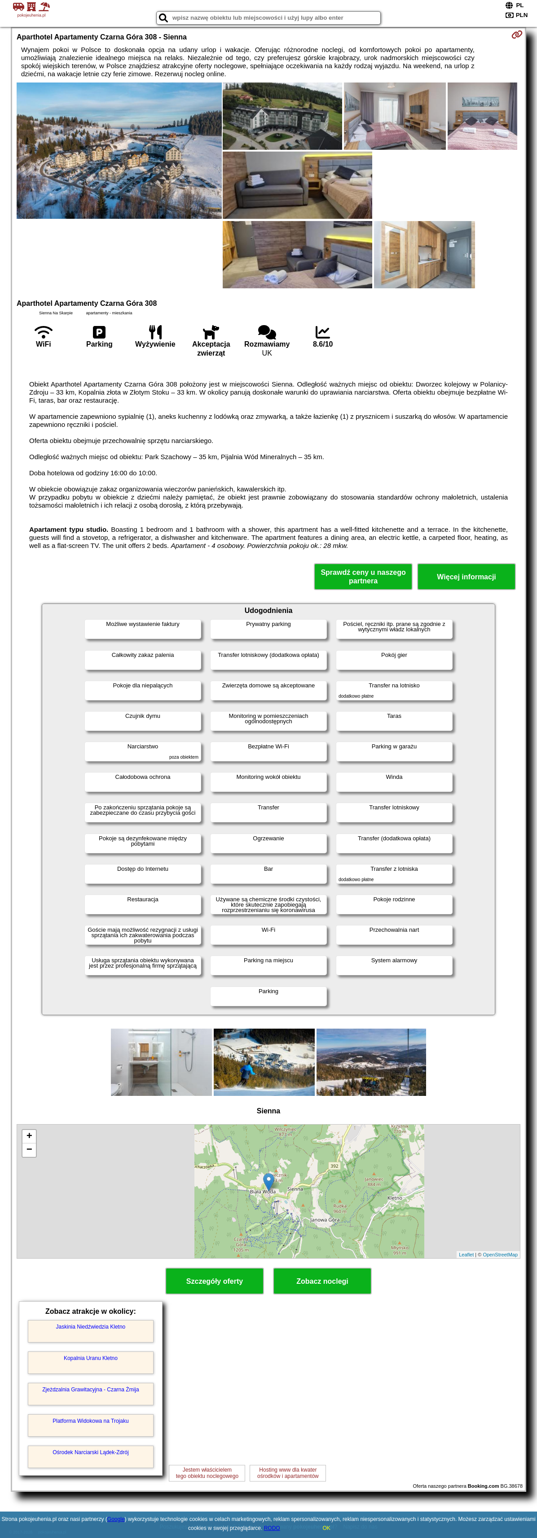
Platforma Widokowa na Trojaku (90, 1421)
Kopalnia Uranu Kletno (91, 1358)
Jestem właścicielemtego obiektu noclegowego (207, 1473)
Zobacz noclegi (322, 1281)
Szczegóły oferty (214, 1281)
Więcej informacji (466, 577)
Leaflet (466, 1254)
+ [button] (29, 1136)
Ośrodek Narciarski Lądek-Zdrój (90, 1452)
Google (116, 1519)
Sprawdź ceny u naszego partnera (363, 577)
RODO (272, 1528)
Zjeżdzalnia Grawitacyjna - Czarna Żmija (90, 1389)
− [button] (29, 1150)
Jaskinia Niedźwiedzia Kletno (91, 1327)
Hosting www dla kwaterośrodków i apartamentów (288, 1473)
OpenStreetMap (500, 1254)
